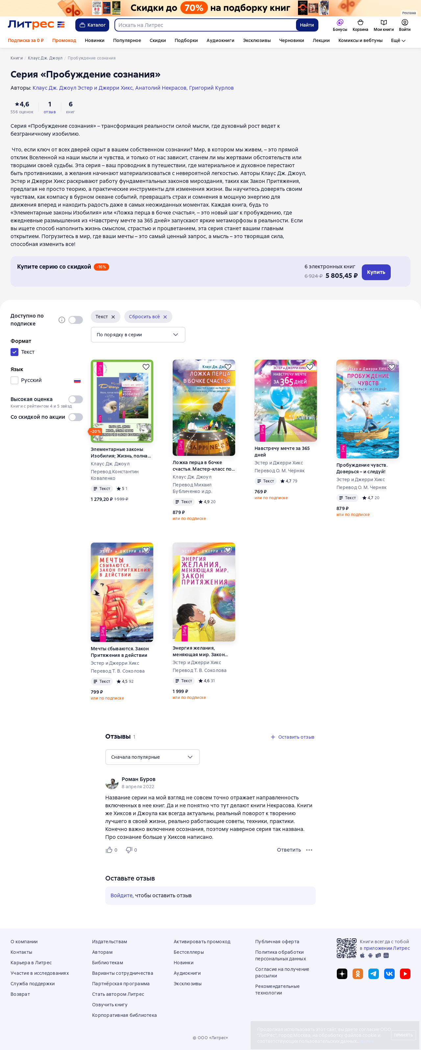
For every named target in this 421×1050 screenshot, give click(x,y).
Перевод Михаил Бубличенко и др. (192, 488)
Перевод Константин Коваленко (115, 475)
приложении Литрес (387, 948)
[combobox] (205, 25)
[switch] (75, 320)
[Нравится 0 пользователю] (112, 850)
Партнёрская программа (121, 984)
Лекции (321, 40)
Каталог (92, 25)
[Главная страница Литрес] (36, 25)
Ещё (395, 40)
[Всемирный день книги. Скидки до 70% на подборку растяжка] (210, 8)
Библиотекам (107, 963)
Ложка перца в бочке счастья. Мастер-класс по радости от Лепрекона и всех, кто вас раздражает (202, 465)
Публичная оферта (277, 942)
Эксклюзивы (257, 40)
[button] (105, 316)
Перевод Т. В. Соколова (118, 671)
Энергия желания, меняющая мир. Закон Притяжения (199, 651)
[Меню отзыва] (309, 850)
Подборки (186, 40)
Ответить (289, 849)
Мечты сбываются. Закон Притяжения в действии (120, 652)
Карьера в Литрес (31, 963)
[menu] (138, 335)
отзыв (50, 112)
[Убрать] (113, 317)
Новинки (95, 40)
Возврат (20, 994)
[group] (210, 782)
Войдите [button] (122, 895)
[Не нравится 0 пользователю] (132, 850)
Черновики (291, 40)
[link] (201, 779)
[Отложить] (146, 366)
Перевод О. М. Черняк (280, 471)
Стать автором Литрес (118, 994)
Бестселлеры (189, 952)
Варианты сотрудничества (122, 973)
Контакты (21, 952)
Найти (307, 25)
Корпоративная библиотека (124, 1015)
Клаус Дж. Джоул (110, 464)
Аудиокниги (221, 40)
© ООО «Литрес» (210, 1038)
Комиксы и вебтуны (360, 40)
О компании (24, 942)
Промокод (64, 40)
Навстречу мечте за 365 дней (282, 451)
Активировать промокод (202, 942)
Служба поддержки (33, 984)
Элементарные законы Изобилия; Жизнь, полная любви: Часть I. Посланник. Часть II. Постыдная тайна (121, 452)
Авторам (102, 952)
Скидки (158, 40)
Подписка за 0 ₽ (26, 40)
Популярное (127, 40)
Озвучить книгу (110, 1005)
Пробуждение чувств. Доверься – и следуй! (361, 468)
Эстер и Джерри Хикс (279, 463)
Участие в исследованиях (40, 973)
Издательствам (109, 942)
